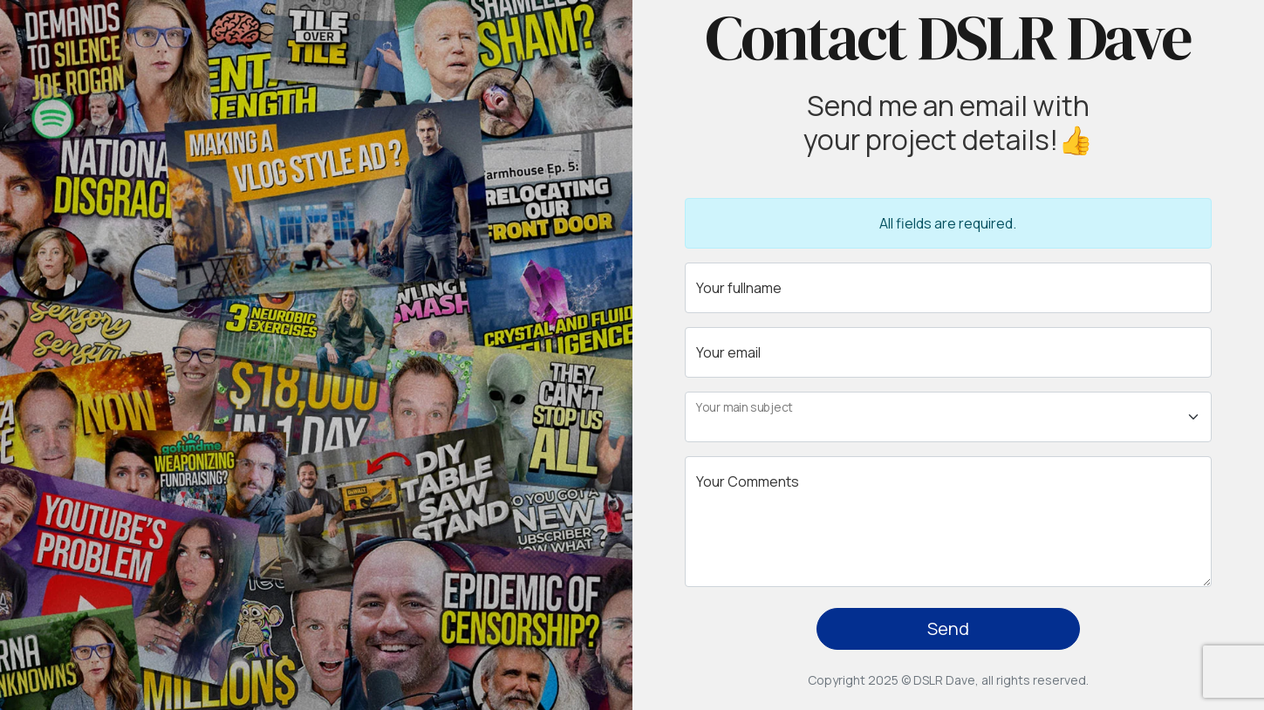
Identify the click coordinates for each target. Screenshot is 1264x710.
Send (948, 628)
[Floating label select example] (949, 417)
